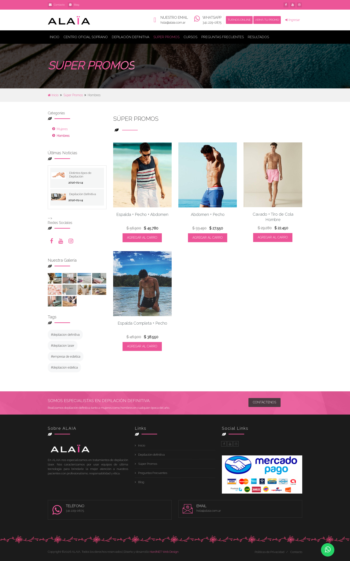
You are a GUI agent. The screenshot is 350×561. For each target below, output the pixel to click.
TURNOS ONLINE (239, 19)
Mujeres (62, 129)
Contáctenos (264, 402)
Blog (76, 4)
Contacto (59, 4)
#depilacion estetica (64, 367)
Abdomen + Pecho (208, 214)
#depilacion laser (62, 345)
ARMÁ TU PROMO (267, 19)
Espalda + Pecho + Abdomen (142, 214)
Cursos (190, 37)
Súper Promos (166, 37)
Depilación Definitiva (130, 37)
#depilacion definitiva (65, 334)
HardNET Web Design (164, 551)
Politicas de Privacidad (269, 552)
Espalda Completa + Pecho (142, 323)
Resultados (258, 37)
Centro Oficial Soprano (85, 37)
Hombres (63, 136)
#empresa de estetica (65, 356)
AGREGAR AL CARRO (142, 237)
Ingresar (292, 20)
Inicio (54, 37)
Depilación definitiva (151, 454)
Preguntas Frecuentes (222, 37)
